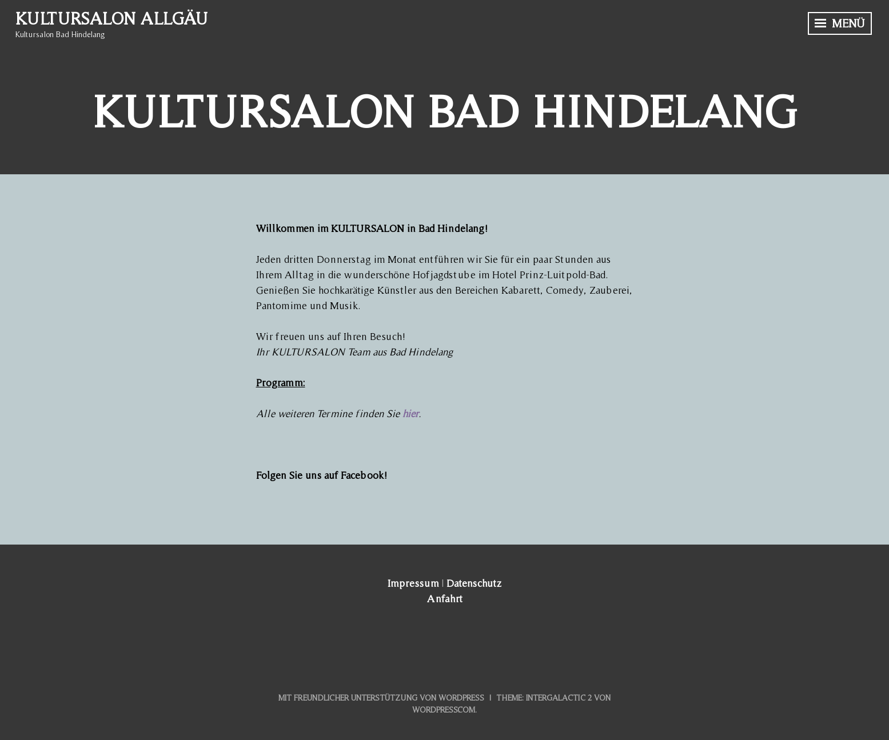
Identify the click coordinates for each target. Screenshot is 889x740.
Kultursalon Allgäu (111, 18)
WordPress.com (443, 709)
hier (410, 413)
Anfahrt (445, 599)
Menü (840, 23)
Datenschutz (474, 583)
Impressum (413, 583)
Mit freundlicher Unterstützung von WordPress (381, 697)
